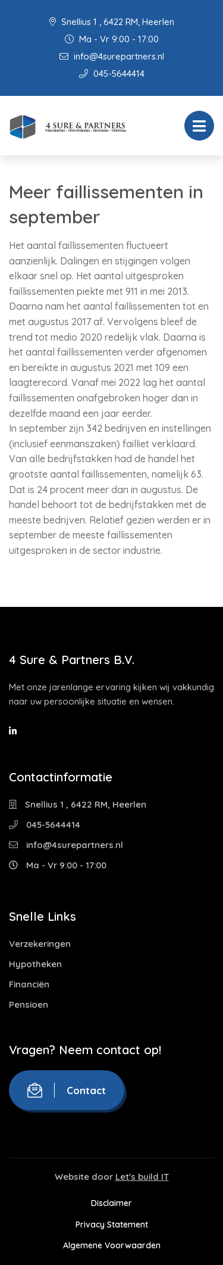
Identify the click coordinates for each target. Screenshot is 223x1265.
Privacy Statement (112, 1224)
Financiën (29, 984)
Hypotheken (35, 964)
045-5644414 (112, 73)
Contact (66, 1090)
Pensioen (28, 1004)
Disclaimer (111, 1203)
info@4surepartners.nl (111, 56)
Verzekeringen (40, 943)
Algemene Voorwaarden (112, 1245)
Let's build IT (142, 1176)
